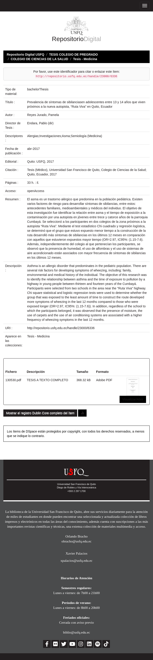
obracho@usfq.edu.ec (76, 541)
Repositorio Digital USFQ (25, 54)
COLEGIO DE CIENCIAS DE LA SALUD (39, 59)
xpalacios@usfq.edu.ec (76, 560)
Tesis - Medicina (85, 59)
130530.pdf (13, 380)
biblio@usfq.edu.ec (76, 632)
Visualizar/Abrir (132, 399)
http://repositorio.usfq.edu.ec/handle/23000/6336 (60, 328)
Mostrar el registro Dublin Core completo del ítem (40, 413)
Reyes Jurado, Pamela (43, 115)
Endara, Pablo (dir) (40, 123)
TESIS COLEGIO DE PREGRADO (73, 54)
